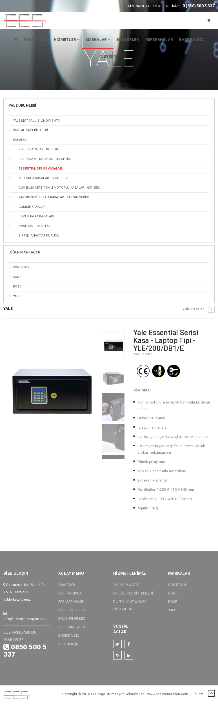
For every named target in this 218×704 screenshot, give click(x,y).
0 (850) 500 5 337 (199, 6)
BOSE (17, 286)
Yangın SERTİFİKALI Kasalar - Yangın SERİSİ (54, 197)
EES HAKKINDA (70, 593)
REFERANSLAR (159, 39)
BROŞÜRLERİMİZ (71, 619)
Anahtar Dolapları (35, 226)
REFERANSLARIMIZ (73, 627)
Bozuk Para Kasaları (36, 216)
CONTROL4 (21, 267)
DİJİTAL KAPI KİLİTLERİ (30, 130)
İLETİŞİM (108, 56)
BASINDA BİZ (191, 39)
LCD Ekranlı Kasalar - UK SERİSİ (45, 159)
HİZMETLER (66, 39)
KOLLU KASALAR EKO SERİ (38, 149)
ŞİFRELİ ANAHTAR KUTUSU (39, 235)
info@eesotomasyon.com (25, 616)
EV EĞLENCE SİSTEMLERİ (133, 593)
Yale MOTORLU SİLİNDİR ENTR (36, 120)
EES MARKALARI (71, 602)
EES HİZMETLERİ (71, 610)
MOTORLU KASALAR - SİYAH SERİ (43, 178)
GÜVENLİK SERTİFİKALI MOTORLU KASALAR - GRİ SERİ (59, 188)
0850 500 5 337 (24, 650)
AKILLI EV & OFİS (126, 585)
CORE (17, 277)
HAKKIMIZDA (35, 39)
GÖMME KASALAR (32, 207)
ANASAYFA (66, 585)
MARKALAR (98, 39)
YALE (172, 610)
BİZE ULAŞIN (68, 644)
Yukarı (205, 693)
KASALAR (20, 140)
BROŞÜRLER (127, 39)
